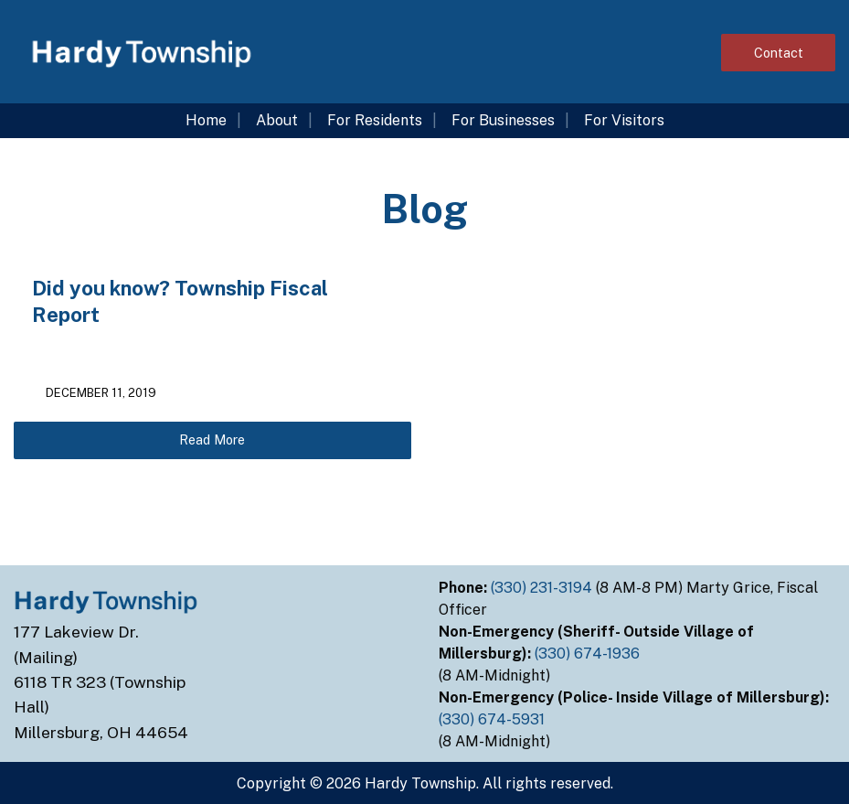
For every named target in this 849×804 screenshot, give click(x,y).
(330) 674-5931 (493, 719)
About (277, 120)
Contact (778, 52)
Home (206, 120)
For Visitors (624, 120)
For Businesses (503, 120)
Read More (212, 439)
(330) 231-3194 (543, 587)
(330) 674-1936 (589, 653)
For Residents (374, 120)
